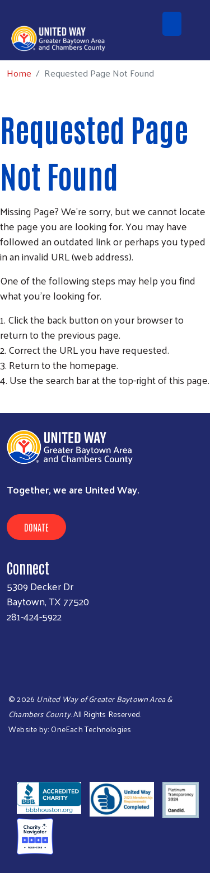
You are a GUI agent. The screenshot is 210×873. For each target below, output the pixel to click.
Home (19, 73)
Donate (36, 527)
